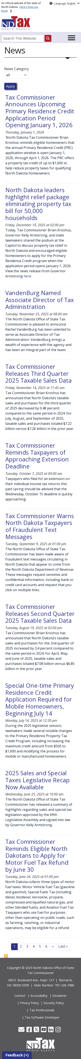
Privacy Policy (29, 1003)
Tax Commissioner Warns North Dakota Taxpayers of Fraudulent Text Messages (39, 526)
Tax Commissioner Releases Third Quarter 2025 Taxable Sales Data (38, 373)
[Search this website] (48, 38)
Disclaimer (59, 996)
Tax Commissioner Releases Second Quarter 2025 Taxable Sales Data (40, 613)
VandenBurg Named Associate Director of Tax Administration (39, 300)
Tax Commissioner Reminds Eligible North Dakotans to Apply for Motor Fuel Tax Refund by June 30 (36, 855)
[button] (21, 1031)
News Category (16, 68)
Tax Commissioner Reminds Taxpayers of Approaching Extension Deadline (37, 455)
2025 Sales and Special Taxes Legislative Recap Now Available (37, 780)
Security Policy (54, 1003)
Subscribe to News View (6, 956)
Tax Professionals (42, 1010)
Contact (20, 996)
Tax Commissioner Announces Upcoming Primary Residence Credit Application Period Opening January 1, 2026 (39, 111)
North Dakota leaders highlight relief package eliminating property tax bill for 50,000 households (38, 204)
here (27, 276)
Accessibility (38, 996)
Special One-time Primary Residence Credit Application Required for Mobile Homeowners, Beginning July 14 (39, 699)
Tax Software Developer (42, 1017)
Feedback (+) (17, 1055)
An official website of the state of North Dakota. (21, 7)
